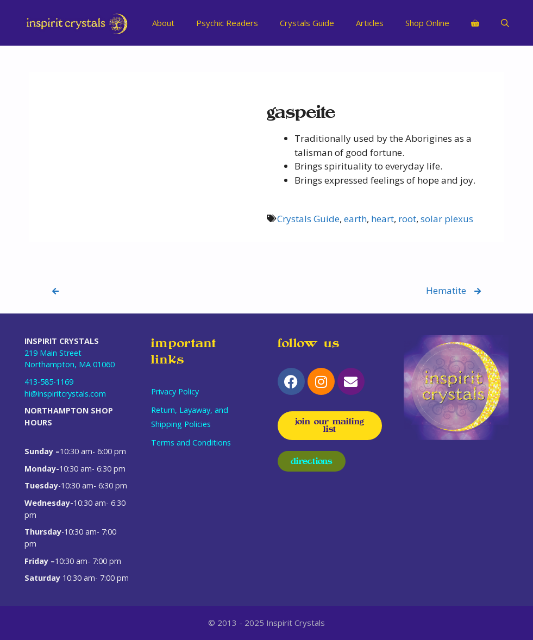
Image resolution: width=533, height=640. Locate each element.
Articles (370, 22)
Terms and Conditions (191, 442)
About (163, 22)
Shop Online (427, 22)
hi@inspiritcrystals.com (65, 393)
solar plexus (447, 218)
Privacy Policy (175, 391)
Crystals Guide (307, 22)
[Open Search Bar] (505, 23)
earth (355, 218)
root (407, 218)
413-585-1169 (48, 382)
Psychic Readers (227, 22)
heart (382, 218)
